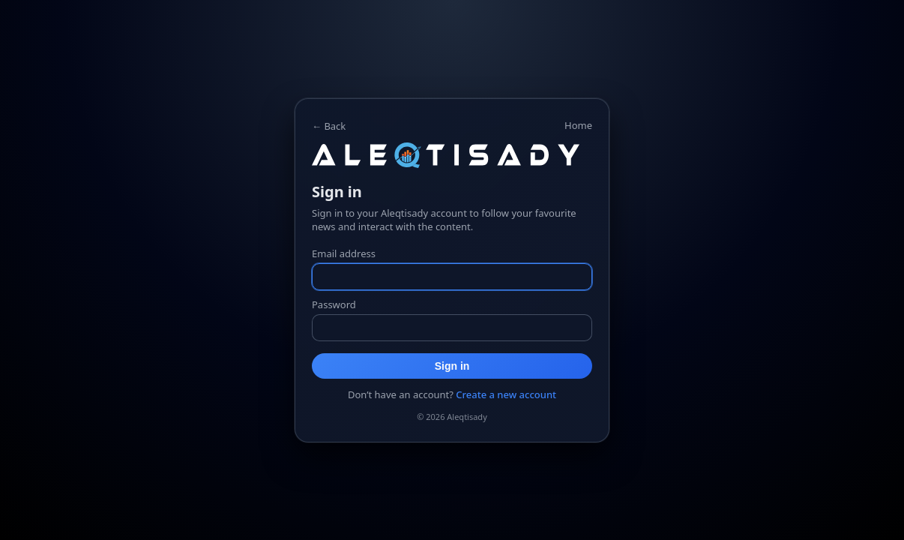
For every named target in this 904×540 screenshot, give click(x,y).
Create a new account (506, 394)
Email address (344, 253)
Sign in (452, 366)
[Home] (452, 155)
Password (334, 304)
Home (578, 125)
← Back (329, 126)
